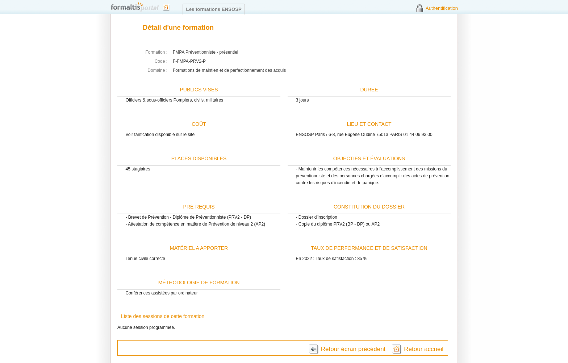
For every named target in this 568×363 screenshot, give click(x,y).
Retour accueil (423, 349)
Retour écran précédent (353, 349)
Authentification (442, 8)
